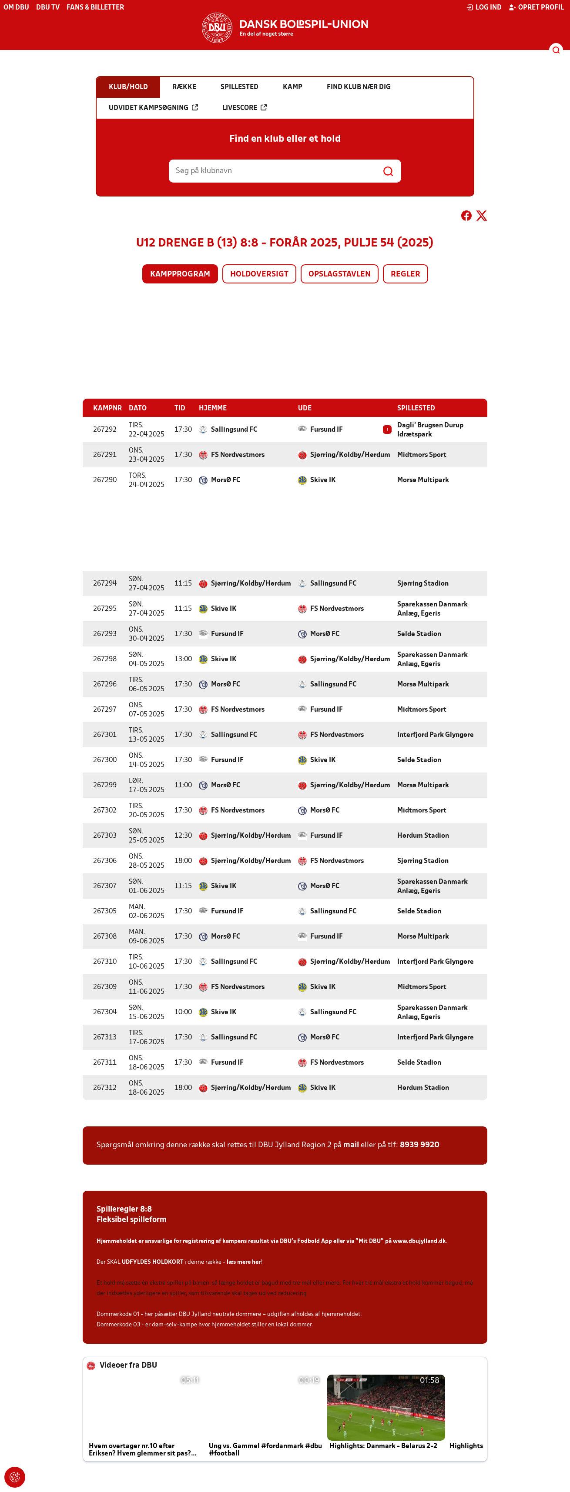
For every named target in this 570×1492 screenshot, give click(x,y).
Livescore (244, 107)
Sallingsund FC (234, 429)
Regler (405, 274)
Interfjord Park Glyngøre (435, 735)
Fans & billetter (95, 8)
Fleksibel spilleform (132, 1219)
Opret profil (536, 7)
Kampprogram (180, 274)
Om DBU (16, 8)
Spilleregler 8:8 (124, 1209)
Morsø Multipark (423, 480)
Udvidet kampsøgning (153, 107)
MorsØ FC (225, 480)
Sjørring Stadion (423, 583)
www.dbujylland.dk (419, 1241)
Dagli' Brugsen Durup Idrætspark (430, 429)
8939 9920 (419, 1145)
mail (351, 1145)
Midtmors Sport (421, 455)
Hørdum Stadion (423, 836)
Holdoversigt (259, 274)
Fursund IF (326, 429)
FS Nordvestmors (238, 455)
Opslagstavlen (339, 274)
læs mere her (244, 1262)
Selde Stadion (419, 634)
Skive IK (323, 480)
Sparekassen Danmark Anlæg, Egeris (432, 608)
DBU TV (48, 8)
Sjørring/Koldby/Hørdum (350, 455)
